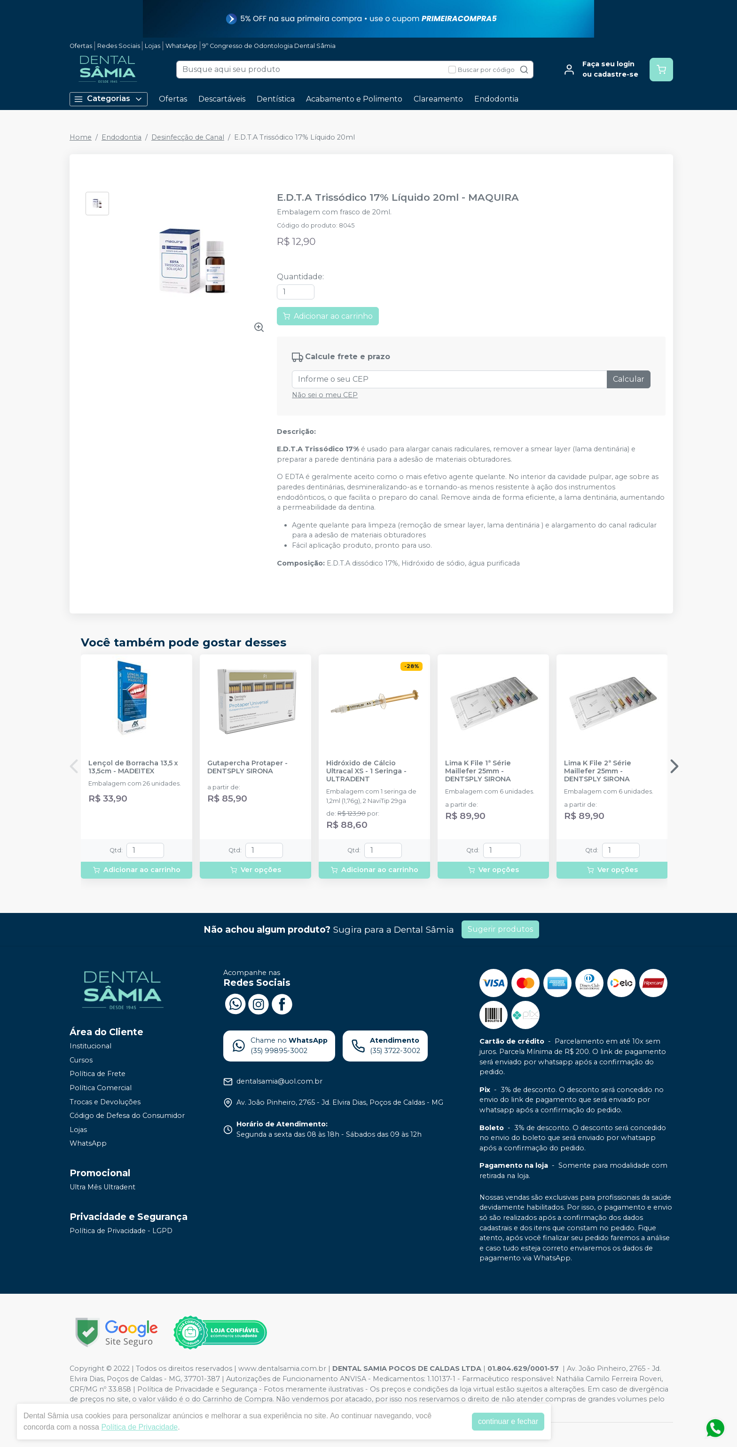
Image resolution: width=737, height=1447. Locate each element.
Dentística (276, 98)
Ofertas (81, 45)
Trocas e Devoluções (105, 1102)
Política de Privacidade (139, 1427)
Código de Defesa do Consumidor (127, 1115)
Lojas (152, 45)
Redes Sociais (118, 45)
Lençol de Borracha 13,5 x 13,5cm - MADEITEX (133, 767)
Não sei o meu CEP (325, 395)
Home (81, 137)
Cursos (81, 1060)
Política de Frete (97, 1074)
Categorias (108, 99)
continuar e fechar (508, 1421)
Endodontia (496, 98)
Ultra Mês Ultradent (102, 1187)
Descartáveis (221, 98)
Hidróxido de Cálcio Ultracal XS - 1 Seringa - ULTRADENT (366, 771)
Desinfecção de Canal (187, 137)
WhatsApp (181, 45)
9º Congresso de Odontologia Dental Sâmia (269, 45)
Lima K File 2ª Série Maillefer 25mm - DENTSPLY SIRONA (597, 771)
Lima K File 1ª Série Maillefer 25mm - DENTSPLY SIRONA (478, 771)
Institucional (90, 1046)
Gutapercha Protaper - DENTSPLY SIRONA (247, 767)
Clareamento (438, 98)
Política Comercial (101, 1088)
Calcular (628, 379)
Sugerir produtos (500, 929)
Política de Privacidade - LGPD (121, 1231)
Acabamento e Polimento (354, 98)
